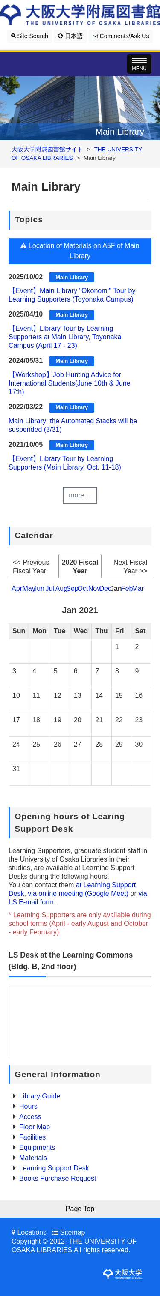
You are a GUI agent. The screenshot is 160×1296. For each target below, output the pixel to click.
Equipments (37, 1147)
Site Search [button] (29, 36)
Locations (32, 1232)
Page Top (80, 1208)
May (28, 588)
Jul (49, 588)
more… (80, 495)
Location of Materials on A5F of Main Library (79, 251)
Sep (72, 588)
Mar (138, 588)
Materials (33, 1157)
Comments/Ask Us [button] (121, 36)
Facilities (32, 1137)
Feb (127, 588)
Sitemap (72, 1232)
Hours (28, 1106)
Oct (82, 588)
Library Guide (39, 1096)
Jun (38, 588)
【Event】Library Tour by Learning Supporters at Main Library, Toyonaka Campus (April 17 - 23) (65, 337)
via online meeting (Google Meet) (78, 893)
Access (30, 1116)
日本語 (70, 36)
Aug (61, 588)
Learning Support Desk (54, 1168)
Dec (105, 588)
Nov (94, 588)
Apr (17, 588)
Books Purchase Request (57, 1178)
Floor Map (34, 1127)
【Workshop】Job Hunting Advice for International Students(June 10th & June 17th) (70, 383)
